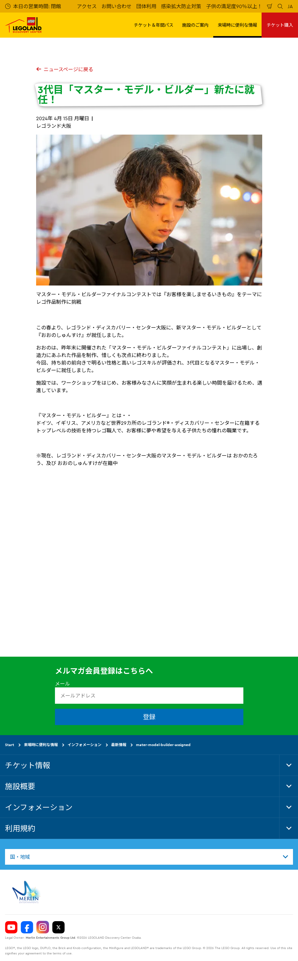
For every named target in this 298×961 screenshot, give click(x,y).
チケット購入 (280, 25)
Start (9, 744)
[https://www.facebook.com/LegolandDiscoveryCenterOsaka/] (27, 927)
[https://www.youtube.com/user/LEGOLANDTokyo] (11, 927)
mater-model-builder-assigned (163, 744)
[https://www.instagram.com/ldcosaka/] (42, 927)
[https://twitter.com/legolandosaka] (58, 927)
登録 (149, 717)
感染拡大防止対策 (181, 6)
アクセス (87, 6)
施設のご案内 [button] (195, 25)
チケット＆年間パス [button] (153, 25)
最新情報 (118, 744)
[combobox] (149, 857)
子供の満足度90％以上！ (234, 6)
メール (62, 684)
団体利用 (146, 6)
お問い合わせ (116, 6)
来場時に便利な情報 (41, 744)
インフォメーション (84, 744)
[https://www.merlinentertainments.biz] (27, 892)
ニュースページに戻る (64, 69)
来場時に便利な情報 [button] (237, 25)
